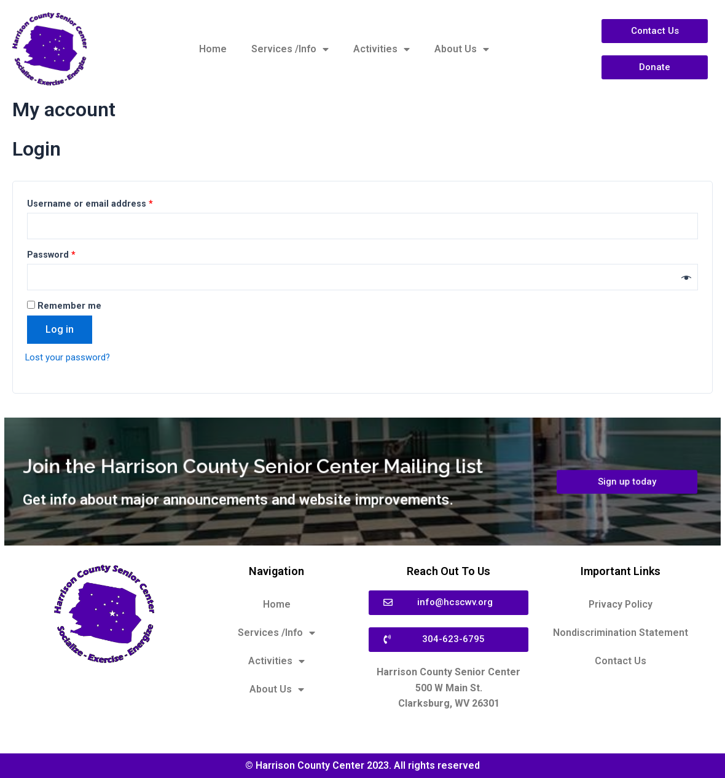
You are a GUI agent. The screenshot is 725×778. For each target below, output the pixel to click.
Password (51, 256)
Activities (381, 49)
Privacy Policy (620, 604)
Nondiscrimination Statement (620, 632)
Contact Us (620, 661)
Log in (59, 332)
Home (213, 49)
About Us (461, 49)
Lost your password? (70, 360)
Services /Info (290, 49)
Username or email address (90, 204)
